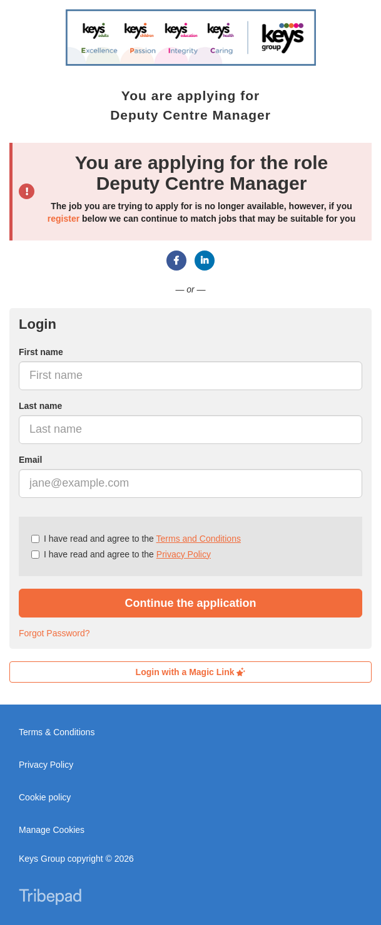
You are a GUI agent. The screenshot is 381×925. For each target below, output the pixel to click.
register (63, 219)
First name (41, 352)
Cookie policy (45, 797)
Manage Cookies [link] (51, 830)
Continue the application (191, 603)
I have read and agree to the (136, 539)
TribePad (50, 898)
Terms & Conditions (56, 732)
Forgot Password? (54, 633)
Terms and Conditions (198, 539)
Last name (40, 406)
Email (30, 460)
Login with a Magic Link (191, 672)
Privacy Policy (183, 554)
